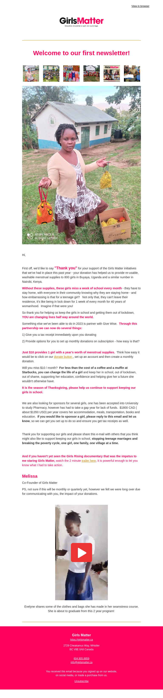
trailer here (89, 460)
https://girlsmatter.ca (81, 639)
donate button (63, 356)
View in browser (140, 6)
